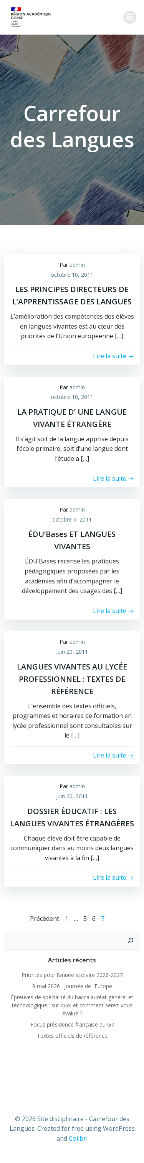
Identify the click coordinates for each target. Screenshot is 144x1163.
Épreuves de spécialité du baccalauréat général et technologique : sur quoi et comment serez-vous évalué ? (72, 1005)
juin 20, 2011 (72, 651)
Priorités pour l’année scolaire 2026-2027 (72, 975)
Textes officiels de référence (72, 1035)
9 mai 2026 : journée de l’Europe (72, 986)
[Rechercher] (130, 941)
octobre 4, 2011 (72, 519)
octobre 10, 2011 (72, 274)
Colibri (78, 1138)
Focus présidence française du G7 (72, 1024)
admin (77, 264)
